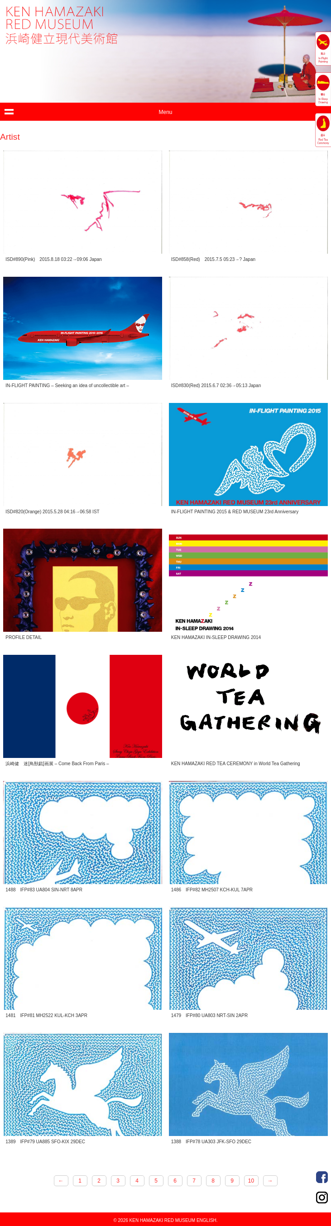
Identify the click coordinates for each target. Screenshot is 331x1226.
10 (251, 1181)
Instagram (322, 1197)
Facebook (322, 1177)
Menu (165, 112)
